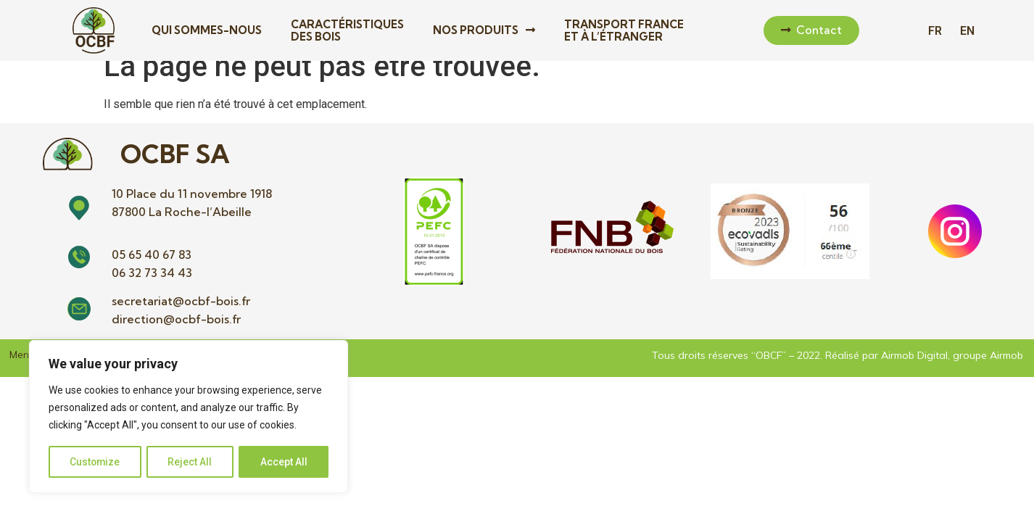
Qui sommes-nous (207, 30)
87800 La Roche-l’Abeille (182, 228)
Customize (95, 462)
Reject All (191, 462)
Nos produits (484, 30)
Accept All (283, 462)
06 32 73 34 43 (152, 290)
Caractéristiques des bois (347, 30)
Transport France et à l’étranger (624, 30)
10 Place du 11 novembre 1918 (192, 210)
